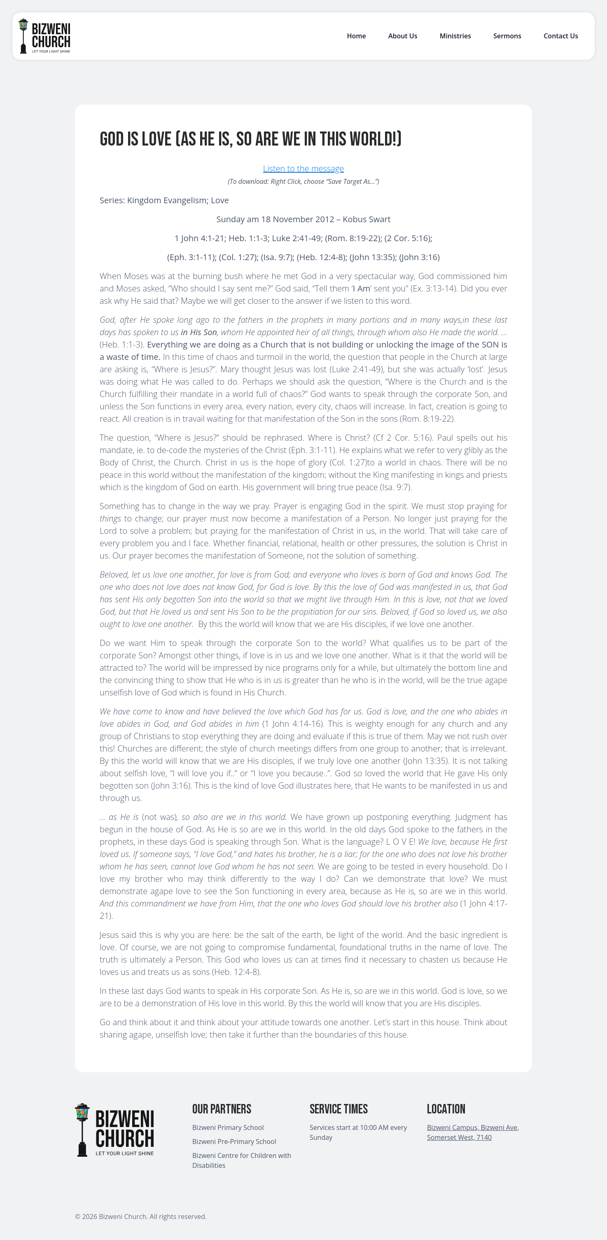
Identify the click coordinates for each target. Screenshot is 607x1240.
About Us (403, 35)
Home (356, 35)
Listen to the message (303, 168)
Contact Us (561, 35)
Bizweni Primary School (228, 1127)
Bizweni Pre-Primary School (234, 1141)
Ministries (455, 35)
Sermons (507, 35)
